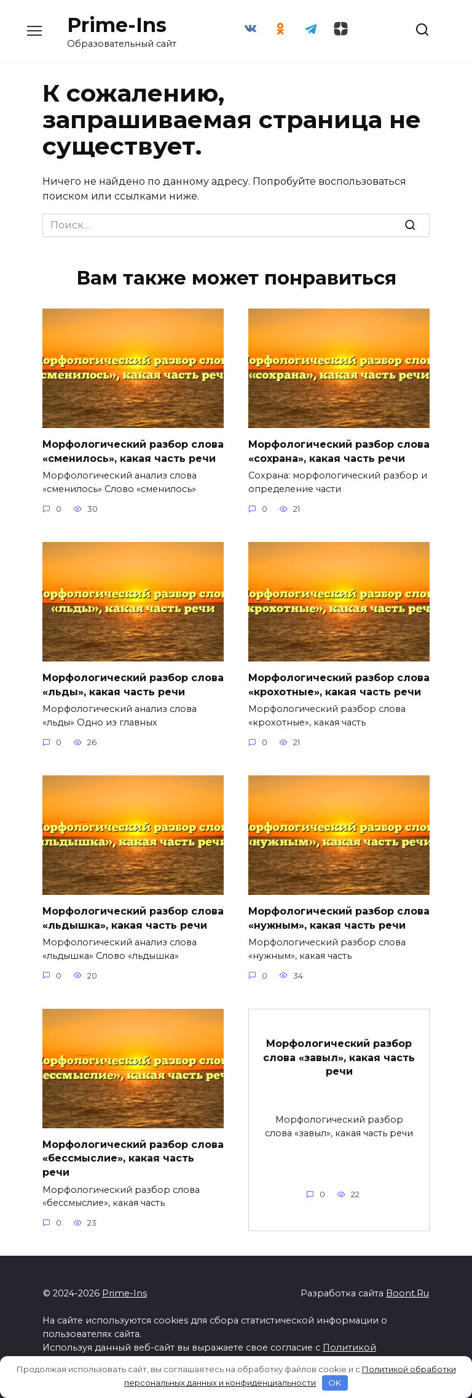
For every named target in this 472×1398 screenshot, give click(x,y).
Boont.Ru (407, 1292)
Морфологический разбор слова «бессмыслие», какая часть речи (133, 1158)
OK (334, 1383)
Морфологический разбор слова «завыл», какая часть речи (339, 1057)
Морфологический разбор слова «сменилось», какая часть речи (133, 451)
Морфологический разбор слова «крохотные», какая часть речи (339, 684)
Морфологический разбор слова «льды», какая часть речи (133, 684)
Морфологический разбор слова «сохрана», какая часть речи (339, 451)
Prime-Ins (117, 25)
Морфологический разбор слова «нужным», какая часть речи (339, 917)
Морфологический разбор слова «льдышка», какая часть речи (133, 917)
